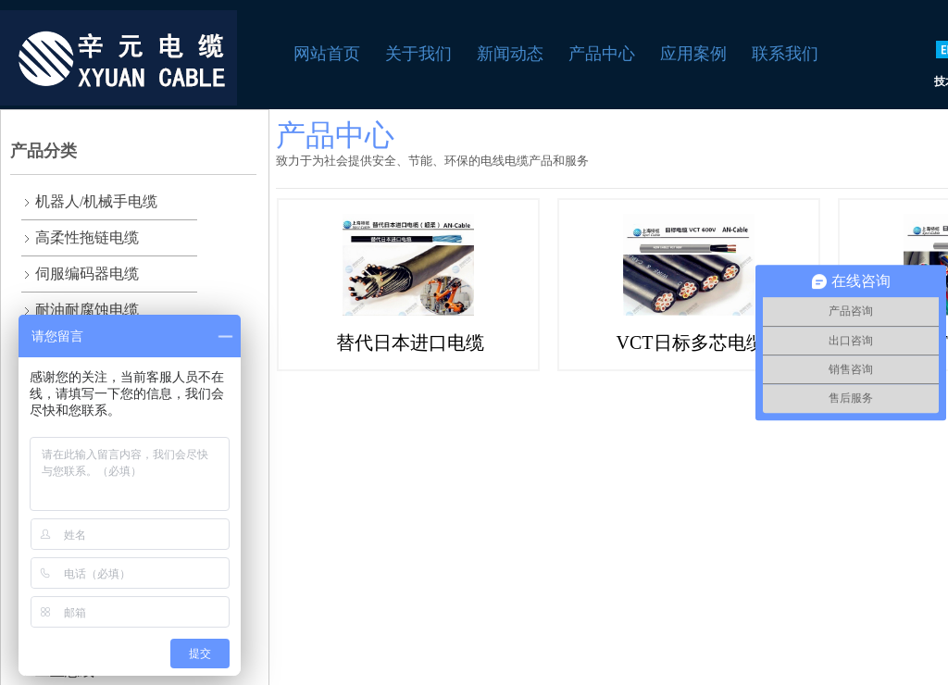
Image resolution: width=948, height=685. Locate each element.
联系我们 (785, 53)
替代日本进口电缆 (410, 342)
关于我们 (418, 53)
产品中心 (601, 53)
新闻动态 (510, 53)
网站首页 (326, 53)
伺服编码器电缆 (87, 273)
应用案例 (693, 53)
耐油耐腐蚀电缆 (87, 310)
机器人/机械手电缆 (96, 201)
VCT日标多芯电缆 (691, 342)
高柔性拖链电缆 (87, 237)
